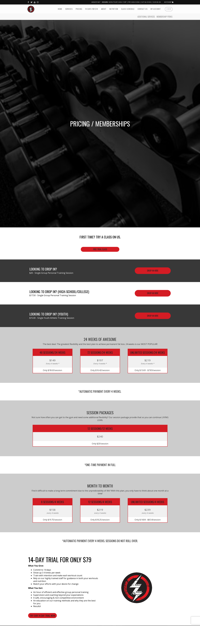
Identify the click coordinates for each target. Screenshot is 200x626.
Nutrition (113, 9)
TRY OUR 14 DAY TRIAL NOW (42, 615)
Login (168, 9)
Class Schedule (127, 9)
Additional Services (146, 16)
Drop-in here (152, 293)
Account (168, 2)
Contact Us (142, 9)
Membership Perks (164, 16)
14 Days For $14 (91, 9)
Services (69, 9)
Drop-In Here (152, 270)
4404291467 (95, 2)
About (103, 9)
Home (60, 9)
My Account (156, 9)
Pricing (79, 9)
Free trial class (100, 249)
